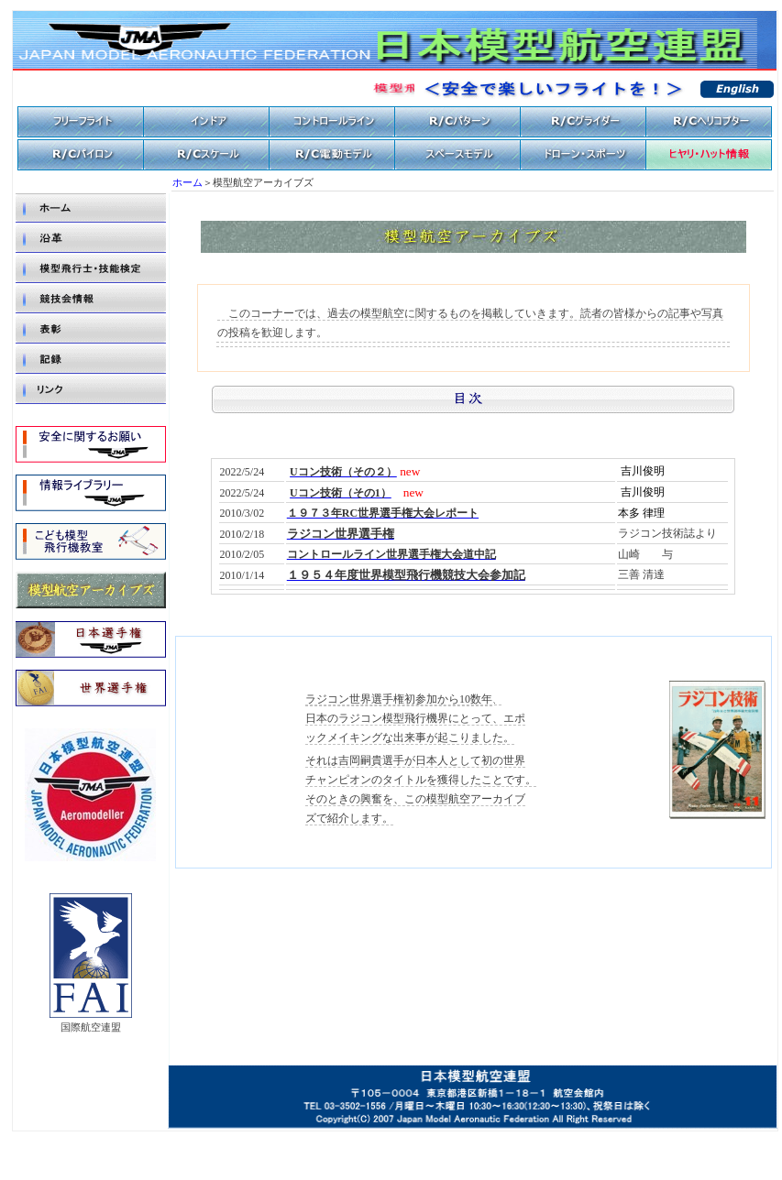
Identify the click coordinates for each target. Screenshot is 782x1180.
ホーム (187, 183)
